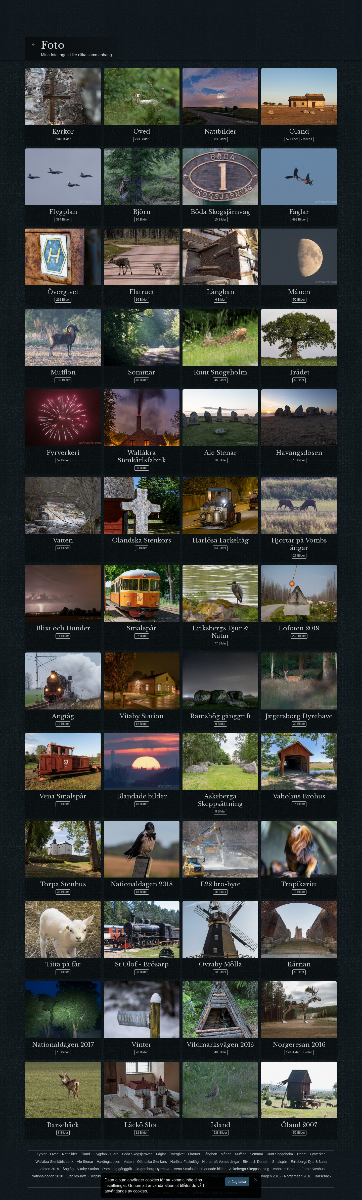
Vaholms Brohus (299, 796)
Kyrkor (63, 131)
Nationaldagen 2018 (142, 884)
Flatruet (141, 292)
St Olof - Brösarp (142, 964)
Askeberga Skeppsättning (220, 800)
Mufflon (63, 372)
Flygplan (63, 211)
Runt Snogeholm (220, 372)
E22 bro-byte (220, 884)
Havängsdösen (299, 452)
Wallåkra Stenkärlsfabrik (142, 456)
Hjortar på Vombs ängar (299, 544)
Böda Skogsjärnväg (220, 211)
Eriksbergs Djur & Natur (220, 632)
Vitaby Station (142, 716)
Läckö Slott (141, 1125)
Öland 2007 (299, 1125)
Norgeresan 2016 (299, 1044)
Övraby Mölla (220, 964)
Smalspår (142, 628)
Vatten (63, 540)
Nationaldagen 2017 (63, 1044)
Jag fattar (238, 1182)
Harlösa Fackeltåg (220, 540)
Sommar (141, 372)
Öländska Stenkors (141, 540)
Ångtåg (63, 716)
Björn (142, 211)
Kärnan (299, 964)
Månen (299, 292)
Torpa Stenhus (63, 884)
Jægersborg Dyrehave (299, 716)
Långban (220, 292)
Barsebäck (63, 1125)
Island (220, 1125)
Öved (141, 131)
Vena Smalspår (62, 796)
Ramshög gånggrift (220, 716)
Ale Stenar (220, 452)
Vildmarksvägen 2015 (220, 1044)
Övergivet (63, 292)
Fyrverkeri (63, 452)
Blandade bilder (142, 796)
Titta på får (63, 964)
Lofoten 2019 (299, 628)
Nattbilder (220, 131)
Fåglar (299, 211)
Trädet (299, 372)
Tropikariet (299, 884)
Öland (299, 131)
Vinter (142, 1044)
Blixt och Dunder (63, 628)
